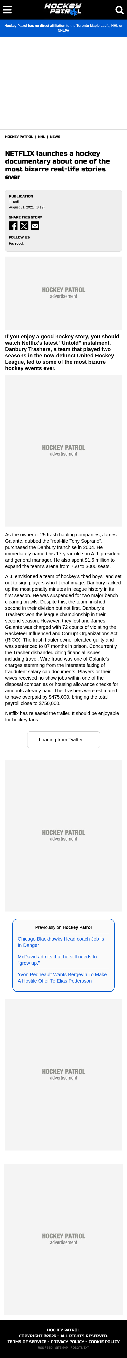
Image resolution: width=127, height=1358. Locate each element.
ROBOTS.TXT (79, 1347)
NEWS (55, 137)
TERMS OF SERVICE (27, 1341)
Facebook (16, 243)
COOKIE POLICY (104, 1341)
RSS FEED (45, 1347)
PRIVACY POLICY (67, 1341)
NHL (41, 137)
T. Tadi (14, 202)
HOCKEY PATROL (19, 137)
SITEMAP (61, 1347)
